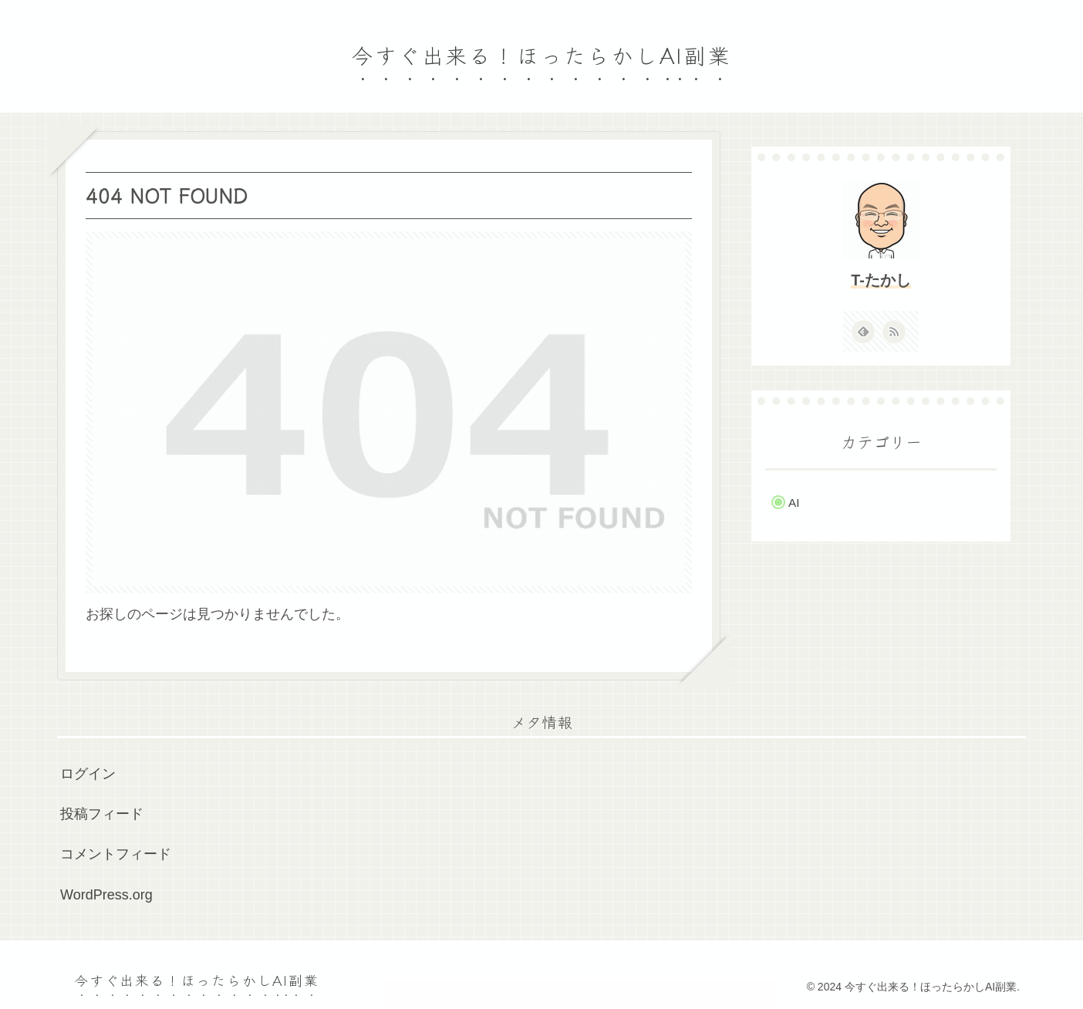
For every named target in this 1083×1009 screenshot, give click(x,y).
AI (793, 502)
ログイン (88, 773)
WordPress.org (106, 895)
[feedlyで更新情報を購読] (863, 331)
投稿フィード (101, 814)
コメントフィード (115, 854)
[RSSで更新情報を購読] (894, 331)
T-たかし (881, 280)
